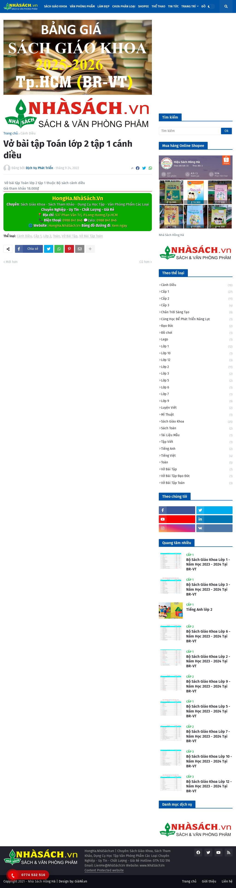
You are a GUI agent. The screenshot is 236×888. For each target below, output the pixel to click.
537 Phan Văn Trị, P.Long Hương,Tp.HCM (86, 215)
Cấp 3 (197, 305)
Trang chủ (10, 133)
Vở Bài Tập (69, 236)
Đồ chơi (197, 333)
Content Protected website (104, 870)
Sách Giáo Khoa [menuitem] (55, 6)
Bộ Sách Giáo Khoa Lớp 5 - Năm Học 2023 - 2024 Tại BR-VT (208, 711)
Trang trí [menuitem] (188, 6)
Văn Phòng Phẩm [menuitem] (82, 6)
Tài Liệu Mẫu (197, 435)
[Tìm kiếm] (196, 131)
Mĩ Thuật (197, 415)
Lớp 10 (197, 353)
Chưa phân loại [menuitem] (123, 6)
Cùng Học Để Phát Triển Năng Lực (197, 319)
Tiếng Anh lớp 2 (199, 609)
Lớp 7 (197, 394)
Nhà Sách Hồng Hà (42, 881)
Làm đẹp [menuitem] (103, 6)
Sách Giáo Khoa (197, 422)
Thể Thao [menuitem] (158, 6)
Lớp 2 (47, 236)
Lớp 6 (197, 387)
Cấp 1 (37, 236)
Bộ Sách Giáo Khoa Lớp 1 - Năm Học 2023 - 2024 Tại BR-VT (208, 564)
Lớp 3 (197, 374)
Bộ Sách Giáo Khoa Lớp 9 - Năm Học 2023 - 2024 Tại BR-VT (208, 686)
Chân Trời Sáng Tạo (197, 312)
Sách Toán (197, 428)
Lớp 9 (197, 401)
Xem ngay (119, 225)
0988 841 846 (72, 220)
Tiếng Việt (197, 456)
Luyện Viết (197, 408)
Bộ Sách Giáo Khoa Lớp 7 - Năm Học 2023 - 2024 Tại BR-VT (208, 736)
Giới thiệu (209, 881)
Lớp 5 (197, 380)
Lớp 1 (197, 346)
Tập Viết (197, 442)
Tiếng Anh (197, 449)
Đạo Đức (197, 326)
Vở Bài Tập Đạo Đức (197, 476)
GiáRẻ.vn (81, 881)
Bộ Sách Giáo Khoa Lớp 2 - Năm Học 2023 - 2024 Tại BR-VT (208, 661)
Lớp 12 (197, 360)
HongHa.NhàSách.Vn (77, 198)
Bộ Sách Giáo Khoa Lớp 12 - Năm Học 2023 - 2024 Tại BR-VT (209, 786)
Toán (56, 236)
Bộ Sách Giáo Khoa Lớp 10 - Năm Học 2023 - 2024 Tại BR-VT (209, 761)
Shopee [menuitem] (143, 6)
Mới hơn (12, 262)
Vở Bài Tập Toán (91, 236)
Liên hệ (227, 881)
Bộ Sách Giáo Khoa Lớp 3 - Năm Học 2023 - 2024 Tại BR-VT (208, 589)
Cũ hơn (144, 262)
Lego (197, 339)
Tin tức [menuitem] (173, 6)
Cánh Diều (28, 133)
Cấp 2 (197, 299)
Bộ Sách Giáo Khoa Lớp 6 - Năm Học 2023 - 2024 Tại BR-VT (208, 636)
